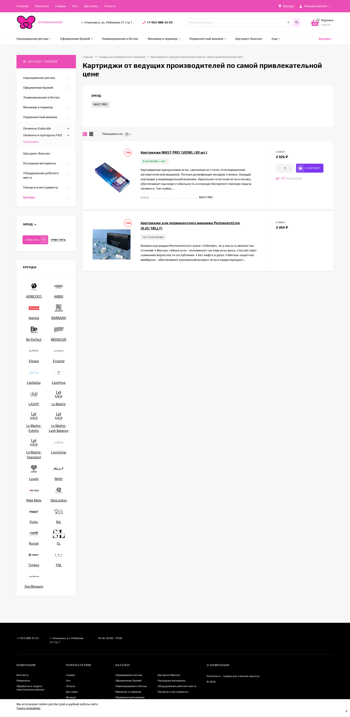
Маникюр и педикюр (128, 691)
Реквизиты (23, 680)
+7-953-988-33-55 (160, 22)
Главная (22, 6)
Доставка (91, 6)
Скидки (60, 6)
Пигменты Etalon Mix (37, 128)
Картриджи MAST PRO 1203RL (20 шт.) (174, 152)
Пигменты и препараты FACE (42, 135)
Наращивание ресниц (128, 675)
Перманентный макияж (130, 697)
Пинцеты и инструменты (173, 691)
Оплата (109, 6)
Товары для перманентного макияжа (121, 57)
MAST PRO (100, 104)
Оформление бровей (128, 680)
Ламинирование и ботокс (131, 686)
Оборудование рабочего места (177, 686)
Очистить (58, 239)
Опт (75, 6)
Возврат (71, 697)
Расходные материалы (171, 680)
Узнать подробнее (28, 708)
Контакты (42, 6)
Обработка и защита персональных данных (30, 688)
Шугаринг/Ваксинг (169, 675)
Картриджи (31, 141)
